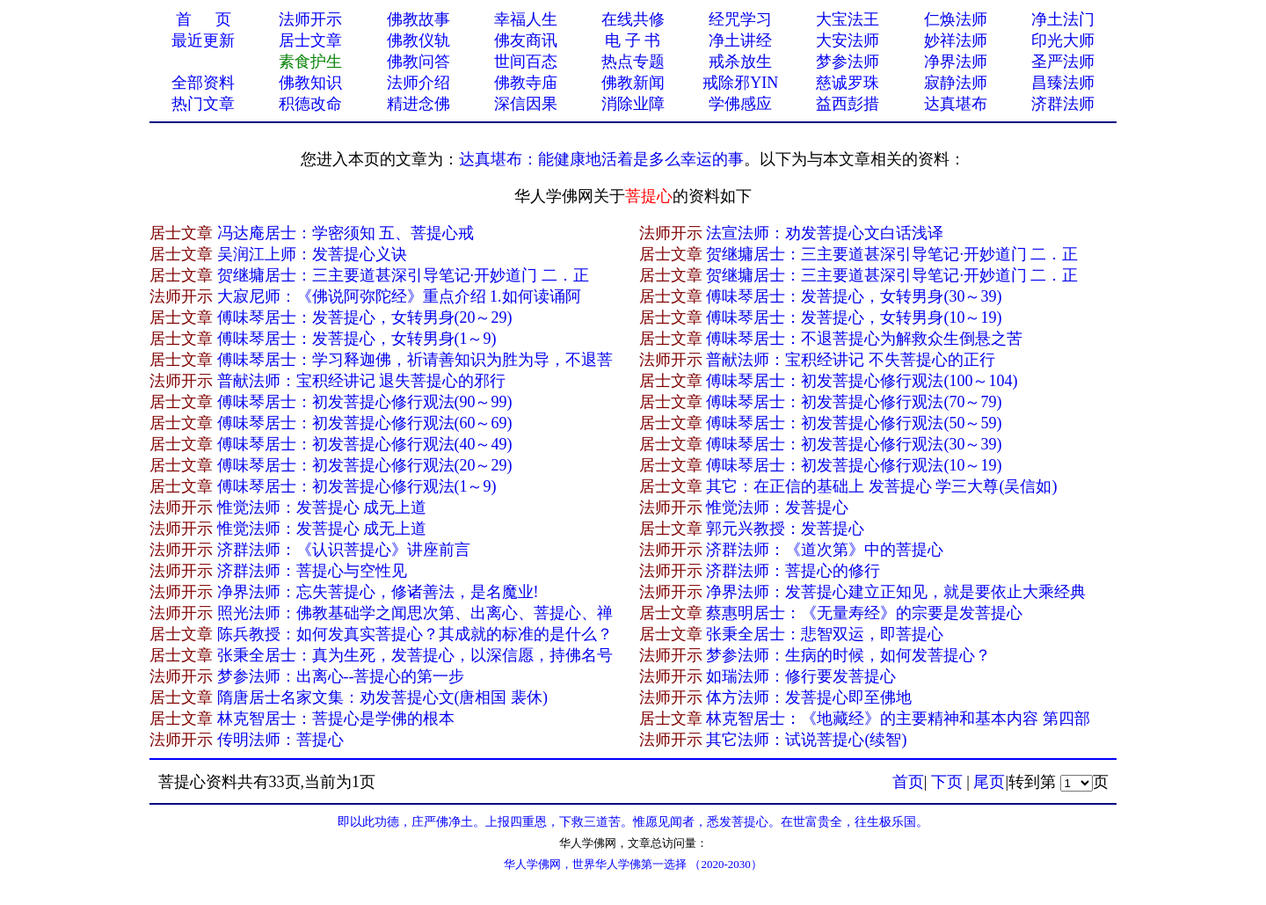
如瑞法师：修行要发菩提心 (801, 676)
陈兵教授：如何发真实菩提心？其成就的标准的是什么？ (415, 634)
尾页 (989, 782)
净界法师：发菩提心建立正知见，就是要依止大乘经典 (896, 592)
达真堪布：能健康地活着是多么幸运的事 (601, 159)
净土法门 (1063, 19)
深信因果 (525, 104)
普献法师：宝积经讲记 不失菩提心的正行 (850, 360)
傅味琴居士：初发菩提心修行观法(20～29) (365, 465)
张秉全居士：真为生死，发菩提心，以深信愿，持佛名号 (415, 655)
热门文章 (203, 104)
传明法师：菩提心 (280, 739)
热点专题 (633, 61)
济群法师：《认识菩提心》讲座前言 (343, 549)
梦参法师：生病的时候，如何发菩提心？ (848, 655)
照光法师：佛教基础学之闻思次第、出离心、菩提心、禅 (415, 613)
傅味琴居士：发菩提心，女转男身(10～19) (853, 317)
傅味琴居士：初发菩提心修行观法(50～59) (853, 423)
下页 (947, 782)
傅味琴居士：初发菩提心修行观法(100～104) (861, 381)
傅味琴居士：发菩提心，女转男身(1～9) (357, 338)
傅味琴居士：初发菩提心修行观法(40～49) (365, 444)
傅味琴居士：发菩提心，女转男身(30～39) (853, 296)
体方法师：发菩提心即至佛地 (809, 697)
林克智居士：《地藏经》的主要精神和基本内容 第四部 (898, 718)
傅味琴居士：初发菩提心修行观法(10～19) (853, 465)
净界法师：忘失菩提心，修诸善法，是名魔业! (378, 592)
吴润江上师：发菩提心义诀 (312, 254)
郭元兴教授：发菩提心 (785, 528)
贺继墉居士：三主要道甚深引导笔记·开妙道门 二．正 (892, 254)
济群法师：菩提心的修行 (793, 571)
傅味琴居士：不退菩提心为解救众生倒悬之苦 (864, 338)
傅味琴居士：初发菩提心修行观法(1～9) (357, 486)
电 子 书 (632, 40)
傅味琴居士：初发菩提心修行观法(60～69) (365, 423)
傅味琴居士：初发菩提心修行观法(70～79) (853, 402)
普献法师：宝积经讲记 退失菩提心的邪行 (361, 381)
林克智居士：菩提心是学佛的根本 (336, 718)
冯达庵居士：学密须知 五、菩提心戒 (346, 233)
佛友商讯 (525, 40)
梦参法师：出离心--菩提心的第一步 (341, 676)
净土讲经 (740, 40)
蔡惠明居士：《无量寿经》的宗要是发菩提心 (864, 613)
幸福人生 (525, 19)
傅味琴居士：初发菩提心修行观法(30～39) (853, 444)
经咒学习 (740, 19)
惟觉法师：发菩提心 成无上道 (322, 507)
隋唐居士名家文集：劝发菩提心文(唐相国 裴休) (383, 697)
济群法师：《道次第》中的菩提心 (824, 549)
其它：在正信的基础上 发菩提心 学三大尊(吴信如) (881, 486)
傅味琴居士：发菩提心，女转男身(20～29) (365, 317)
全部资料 (203, 82)
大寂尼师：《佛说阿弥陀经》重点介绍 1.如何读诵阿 (399, 296)
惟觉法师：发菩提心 (777, 507)
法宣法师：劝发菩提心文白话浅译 (824, 233)
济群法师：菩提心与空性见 (312, 571)
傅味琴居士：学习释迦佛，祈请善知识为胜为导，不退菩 (415, 360)
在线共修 (633, 19)
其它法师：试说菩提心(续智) (806, 739)
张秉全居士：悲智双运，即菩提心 (824, 634)
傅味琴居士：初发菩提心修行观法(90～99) (365, 402)
